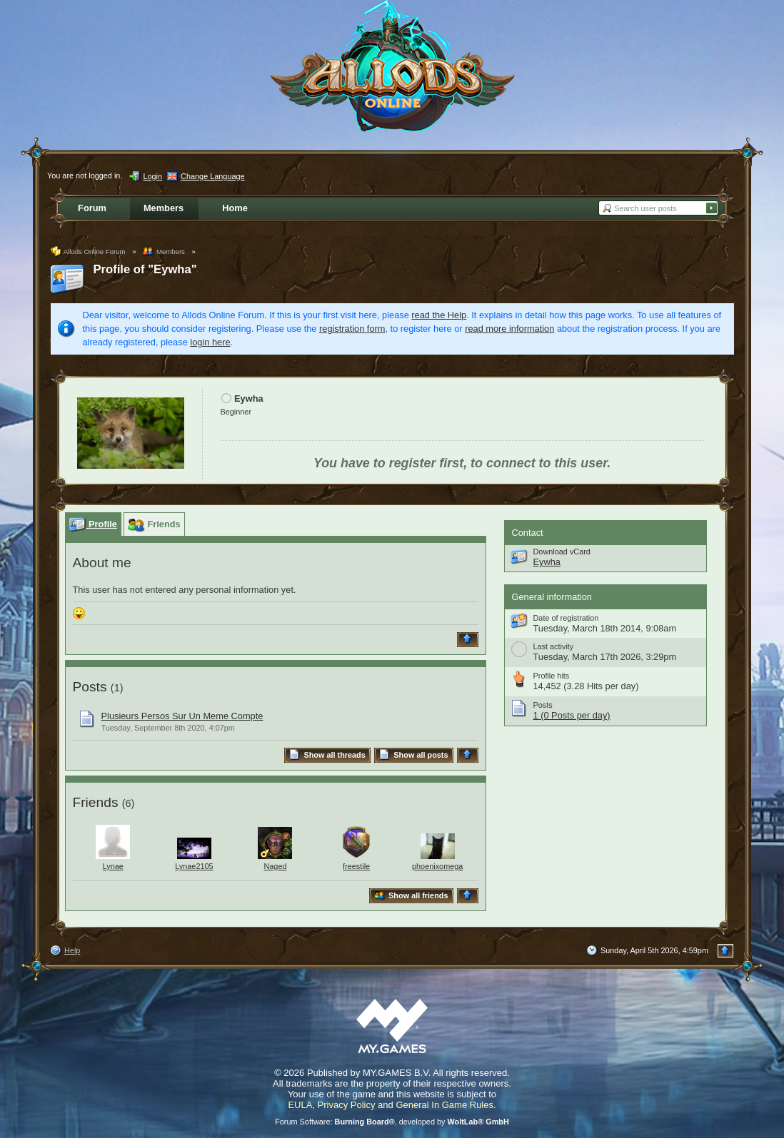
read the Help (438, 315)
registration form (352, 328)
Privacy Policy (347, 1104)
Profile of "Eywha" (145, 269)
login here (210, 342)
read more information (509, 328)
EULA (300, 1104)
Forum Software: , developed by (392, 1121)
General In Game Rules (444, 1104)
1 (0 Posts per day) (571, 715)
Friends (96, 802)
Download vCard (561, 551)
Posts (90, 686)
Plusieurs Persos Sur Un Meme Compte (182, 716)
